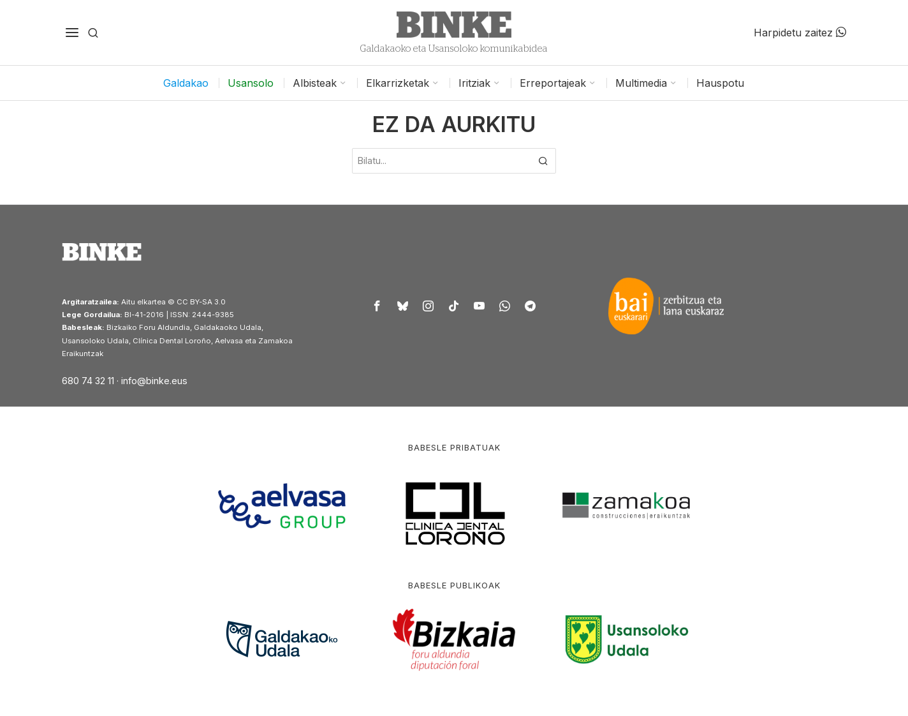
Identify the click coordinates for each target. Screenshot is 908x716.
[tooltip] (377, 305)
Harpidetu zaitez (800, 32)
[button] (543, 161)
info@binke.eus (154, 380)
